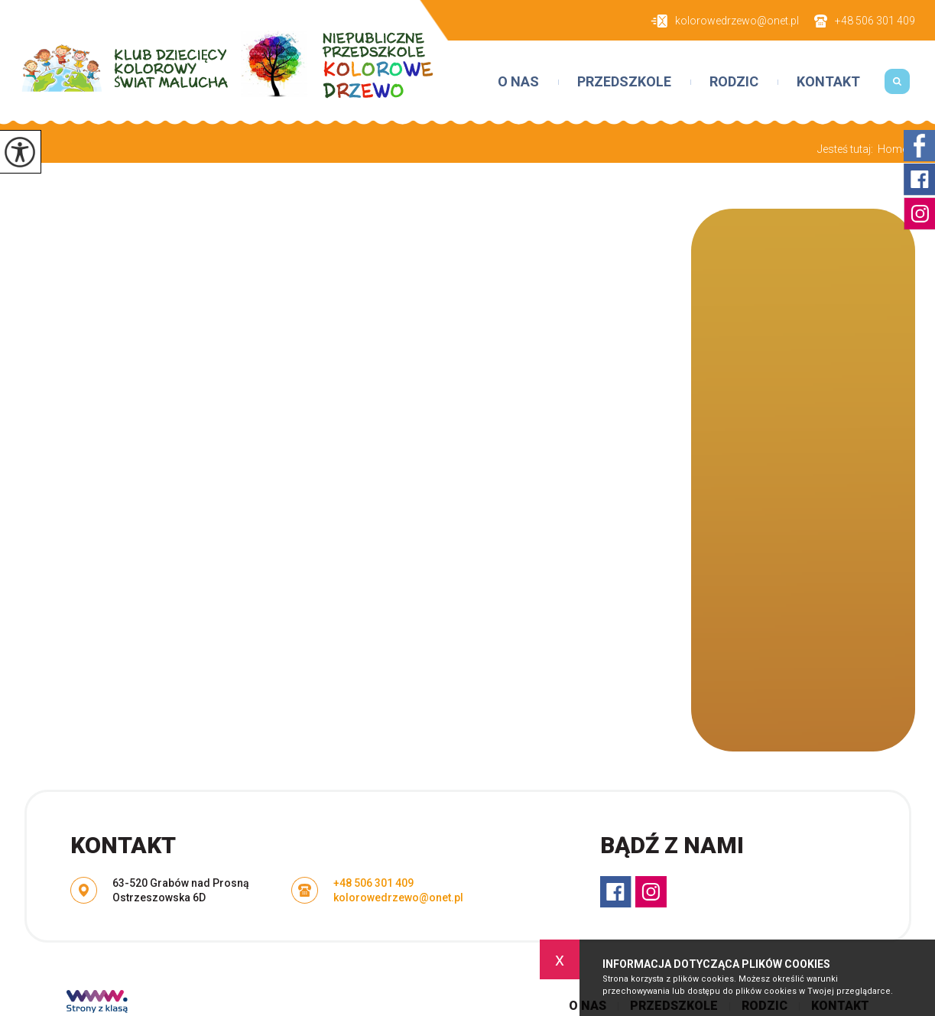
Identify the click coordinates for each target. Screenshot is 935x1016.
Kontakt (828, 82)
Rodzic (733, 82)
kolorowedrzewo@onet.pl (725, 21)
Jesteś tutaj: (847, 149)
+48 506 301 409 (864, 21)
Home (892, 149)
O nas (518, 82)
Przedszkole (624, 82)
